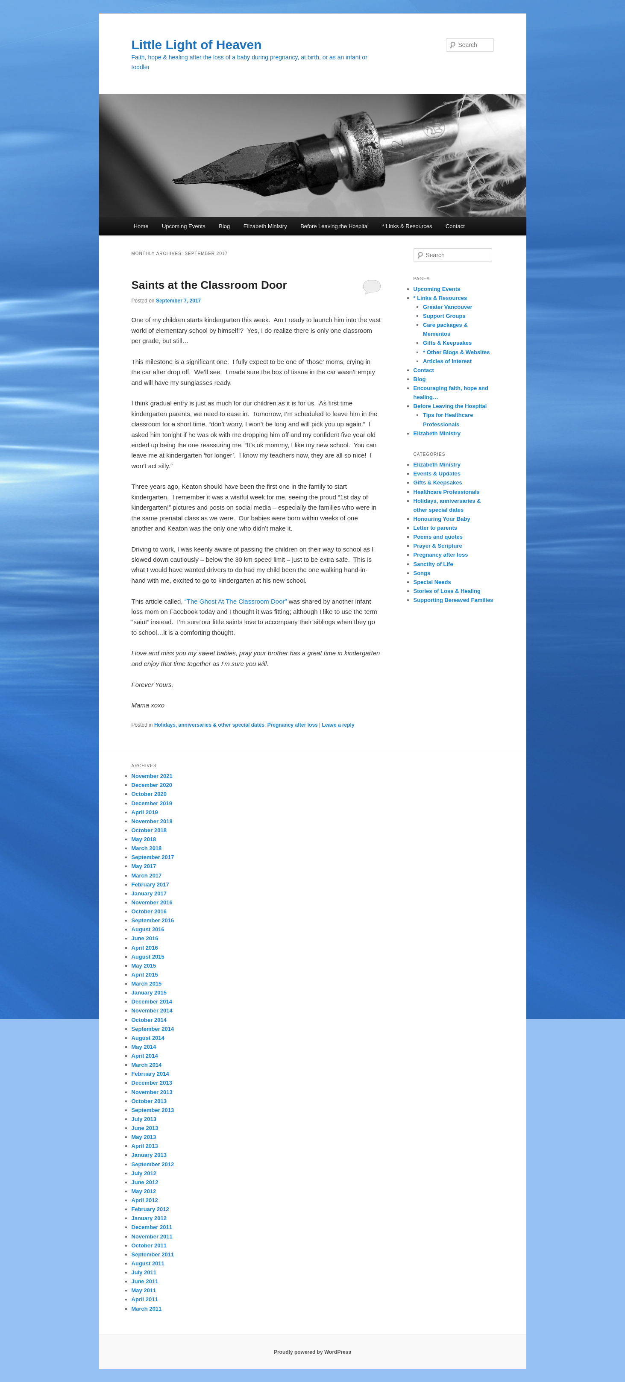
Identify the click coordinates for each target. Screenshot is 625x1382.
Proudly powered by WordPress (312, 1352)
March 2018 (147, 848)
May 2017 (144, 866)
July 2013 (144, 1119)
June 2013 (145, 1128)
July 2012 (144, 1173)
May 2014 (144, 1047)
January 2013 (149, 1155)
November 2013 (152, 1092)
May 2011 (144, 1290)
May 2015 (144, 965)
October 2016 (149, 911)
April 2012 (145, 1200)
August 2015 (148, 957)
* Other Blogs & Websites (456, 352)
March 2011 (147, 1309)
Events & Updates (437, 473)
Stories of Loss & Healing (447, 591)
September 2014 (153, 1029)
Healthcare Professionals (447, 492)
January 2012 (149, 1218)
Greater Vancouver (447, 307)
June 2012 (145, 1182)
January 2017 (149, 893)
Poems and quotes (438, 537)
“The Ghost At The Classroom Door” (236, 601)
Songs (422, 573)
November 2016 (152, 902)
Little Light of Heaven (197, 45)
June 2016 (145, 938)
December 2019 (152, 803)
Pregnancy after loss (292, 725)
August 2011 (148, 1263)
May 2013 (144, 1137)
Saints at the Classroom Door (209, 285)
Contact (455, 226)
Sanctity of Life (433, 564)
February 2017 (150, 884)
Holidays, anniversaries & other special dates (209, 725)
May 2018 (144, 839)
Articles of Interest (447, 361)
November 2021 (152, 776)
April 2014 (145, 1056)
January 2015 (149, 992)
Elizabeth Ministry (265, 226)
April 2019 (145, 812)
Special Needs (432, 582)
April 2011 (145, 1299)
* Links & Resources (407, 226)
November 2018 (152, 821)
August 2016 (148, 929)
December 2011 (152, 1227)
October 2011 (149, 1245)
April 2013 (145, 1146)
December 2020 (152, 785)
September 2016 (153, 920)
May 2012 (144, 1191)
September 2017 (153, 857)
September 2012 (153, 1164)
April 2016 (145, 948)
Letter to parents (436, 528)
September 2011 (153, 1254)
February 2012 (150, 1209)
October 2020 (149, 794)
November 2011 (152, 1236)
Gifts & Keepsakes (447, 343)
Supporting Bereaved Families (453, 600)
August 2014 (148, 1038)
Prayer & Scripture (438, 546)
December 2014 (152, 1001)
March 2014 (147, 1065)
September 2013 (153, 1110)
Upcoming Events (183, 226)
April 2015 (145, 974)
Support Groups (444, 316)
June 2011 (145, 1281)
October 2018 (149, 830)
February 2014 (150, 1074)
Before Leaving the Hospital (334, 226)
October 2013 (149, 1101)
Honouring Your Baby (442, 519)
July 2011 (144, 1272)
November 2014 (152, 1010)
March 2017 (147, 875)
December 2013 (152, 1083)
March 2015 (147, 983)
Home (141, 226)
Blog (224, 226)
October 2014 (149, 1020)
